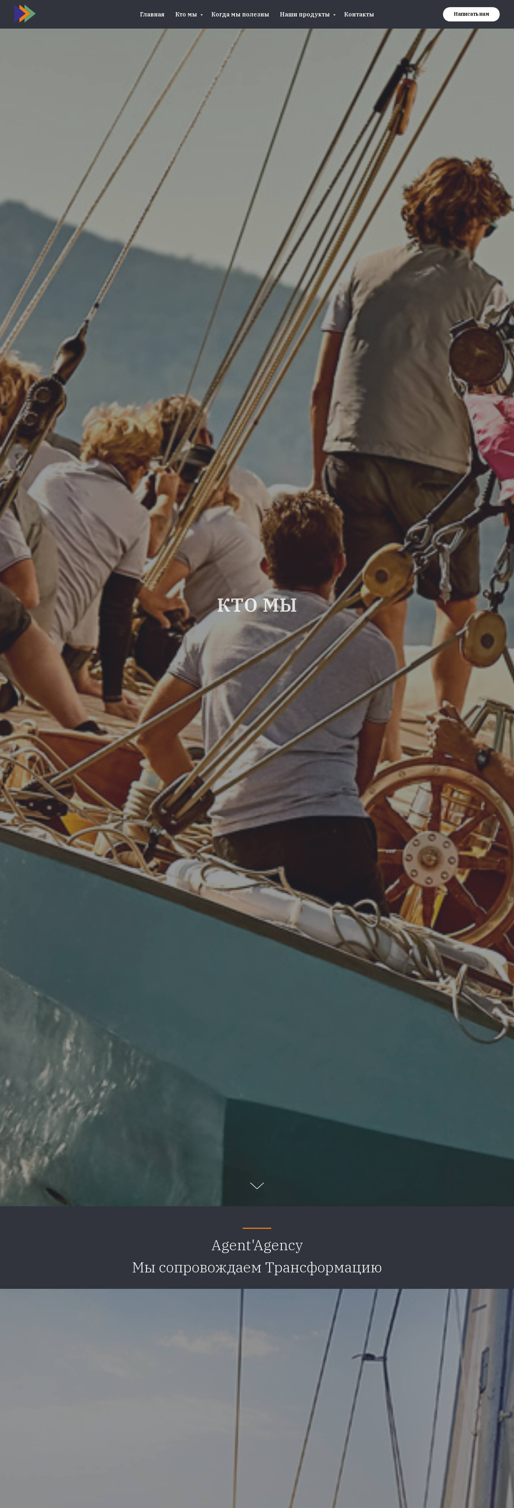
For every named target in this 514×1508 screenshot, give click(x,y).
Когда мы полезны (240, 14)
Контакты (359, 14)
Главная (152, 14)
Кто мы (186, 14)
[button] (471, 14)
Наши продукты (305, 14)
